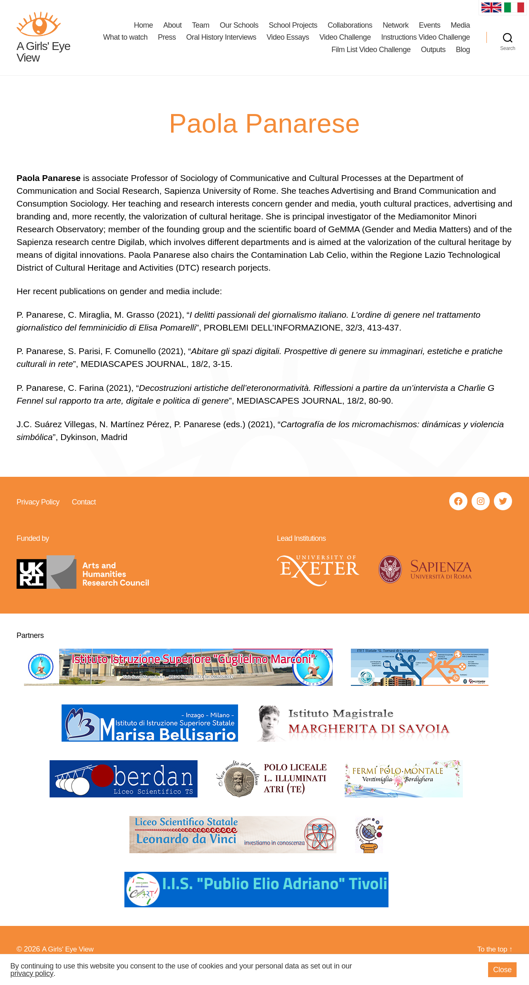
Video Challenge (444, 43)
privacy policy (31, 973)
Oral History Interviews (320, 43)
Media (460, 31)
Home (143, 31)
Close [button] (502, 970)
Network (396, 31)
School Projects (293, 31)
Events (429, 31)
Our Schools (239, 31)
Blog (463, 56)
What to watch (224, 43)
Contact (83, 514)
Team (201, 31)
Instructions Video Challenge (276, 56)
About (172, 31)
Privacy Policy (38, 514)
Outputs (433, 56)
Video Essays (387, 43)
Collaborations (350, 31)
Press (266, 43)
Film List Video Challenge (370, 56)
